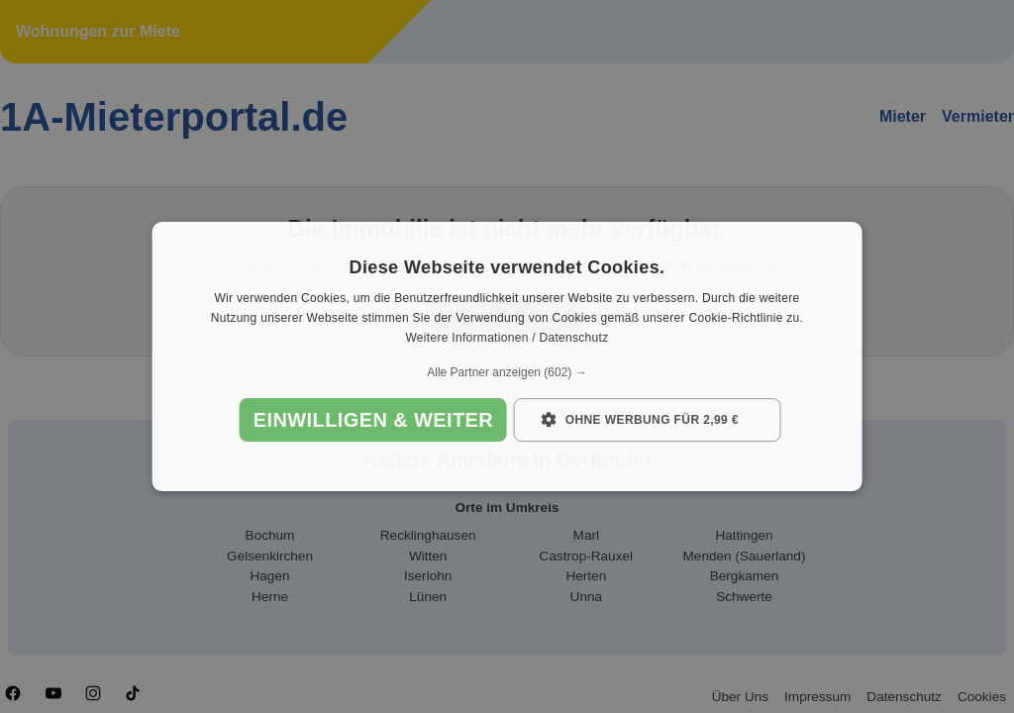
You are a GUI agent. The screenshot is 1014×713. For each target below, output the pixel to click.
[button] (507, 372)
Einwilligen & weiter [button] (373, 420)
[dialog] (507, 356)
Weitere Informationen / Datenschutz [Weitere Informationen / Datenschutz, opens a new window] (506, 338)
